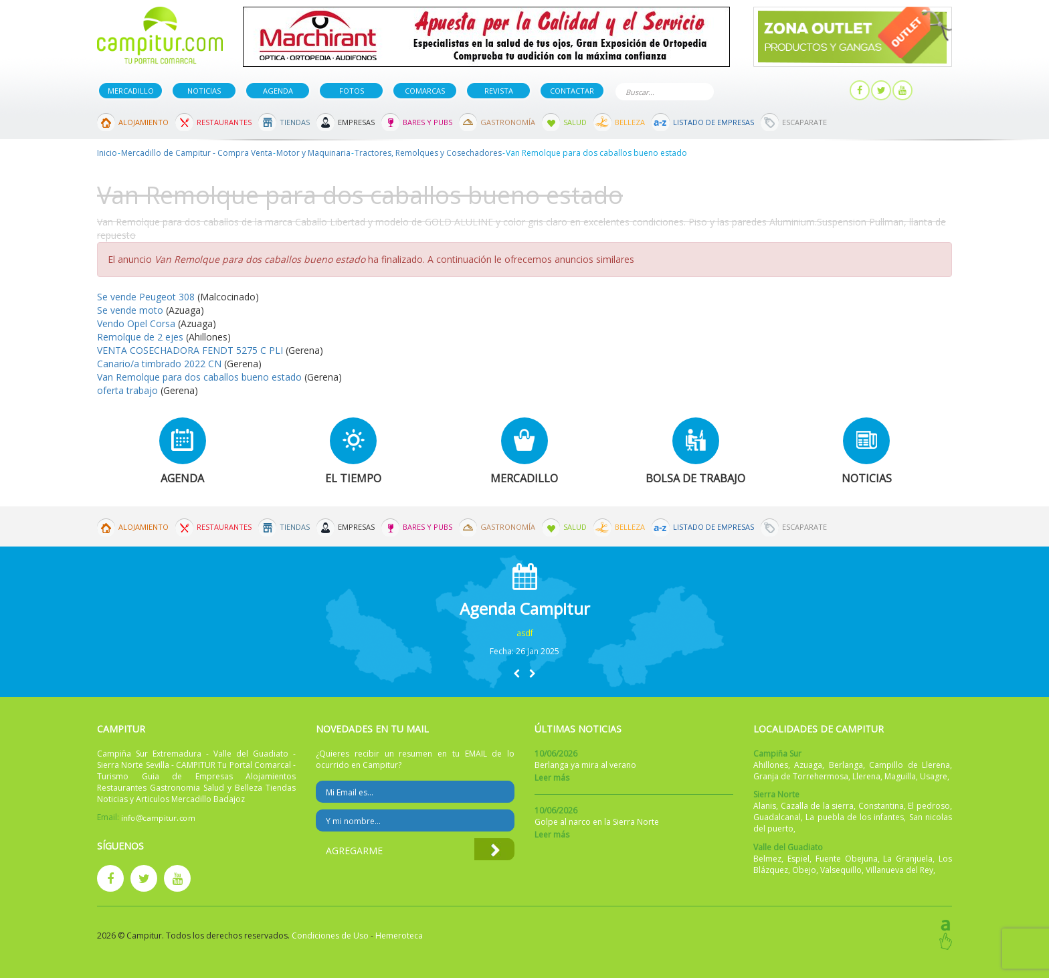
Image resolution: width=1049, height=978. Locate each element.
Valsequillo (841, 870)
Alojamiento (143, 122)
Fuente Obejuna (847, 858)
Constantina (881, 805)
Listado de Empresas (713, 122)
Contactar (572, 91)
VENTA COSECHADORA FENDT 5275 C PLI (190, 350)
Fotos (351, 91)
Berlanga (846, 765)
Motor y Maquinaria (313, 153)
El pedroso (929, 805)
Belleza (630, 122)
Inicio (107, 153)
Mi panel (818, 90)
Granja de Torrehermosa (800, 776)
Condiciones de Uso (330, 935)
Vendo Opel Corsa (136, 323)
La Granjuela (908, 858)
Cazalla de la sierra (817, 805)
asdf (524, 633)
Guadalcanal (777, 817)
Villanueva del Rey (899, 870)
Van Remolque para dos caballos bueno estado (199, 377)
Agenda (278, 91)
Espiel (798, 858)
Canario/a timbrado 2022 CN (159, 363)
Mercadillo (131, 91)
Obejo (804, 870)
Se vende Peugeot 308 (146, 296)
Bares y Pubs (427, 122)
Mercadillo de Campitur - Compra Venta (196, 153)
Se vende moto (131, 310)
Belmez (767, 858)
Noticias (204, 91)
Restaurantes (224, 122)
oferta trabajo (127, 390)
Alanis (764, 805)
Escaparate (804, 122)
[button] (516, 673)
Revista (498, 91)
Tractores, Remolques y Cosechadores (428, 153)
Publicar (754, 90)
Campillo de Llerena (909, 765)
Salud (575, 122)
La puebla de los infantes (854, 817)
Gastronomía (507, 122)
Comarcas (425, 91)
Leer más (552, 777)
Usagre (933, 776)
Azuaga (808, 765)
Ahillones (770, 765)
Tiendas (295, 122)
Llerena (866, 776)
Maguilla (900, 776)
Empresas (356, 122)
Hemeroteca (399, 935)
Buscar (701, 90)
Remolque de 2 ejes (140, 336)
